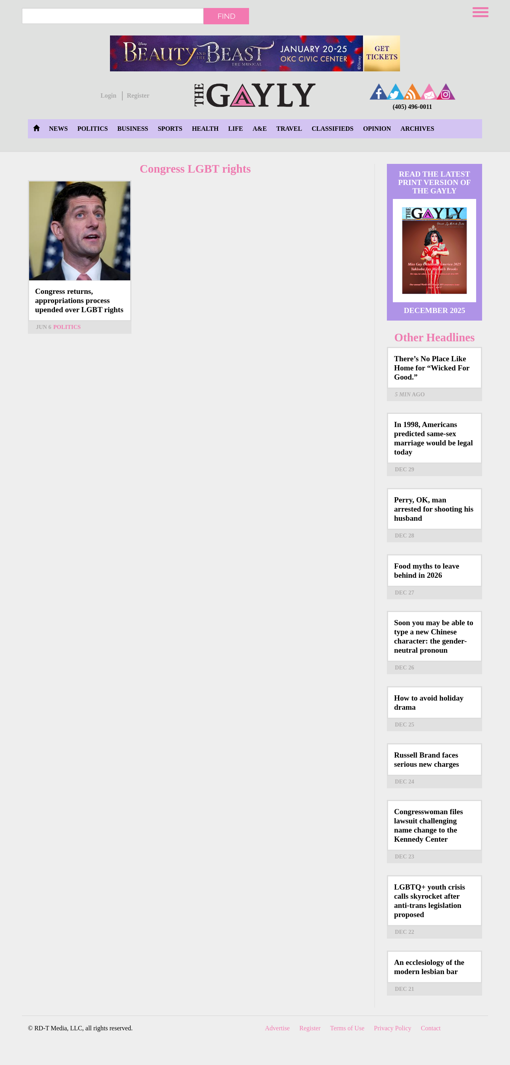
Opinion (377, 128)
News (58, 128)
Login (108, 95)
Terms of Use (347, 1028)
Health (205, 128)
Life (235, 128)
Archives (417, 128)
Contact (431, 1028)
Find (226, 16)
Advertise (277, 1028)
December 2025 (434, 310)
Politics (92, 128)
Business (133, 128)
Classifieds (332, 128)
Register (138, 95)
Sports (170, 128)
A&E (260, 128)
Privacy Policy (393, 1028)
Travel (289, 128)
